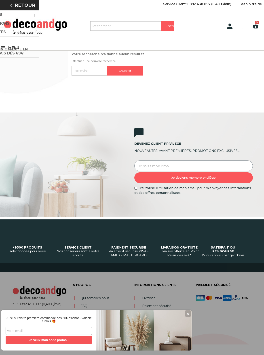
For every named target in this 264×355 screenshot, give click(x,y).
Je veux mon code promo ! (33, 340)
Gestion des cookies (135, 347)
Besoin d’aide (250, 4)
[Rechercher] (132, 26)
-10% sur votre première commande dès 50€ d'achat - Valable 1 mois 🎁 (33, 318)
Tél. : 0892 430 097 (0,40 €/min (35, 303)
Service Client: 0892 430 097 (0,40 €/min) (197, 4)
